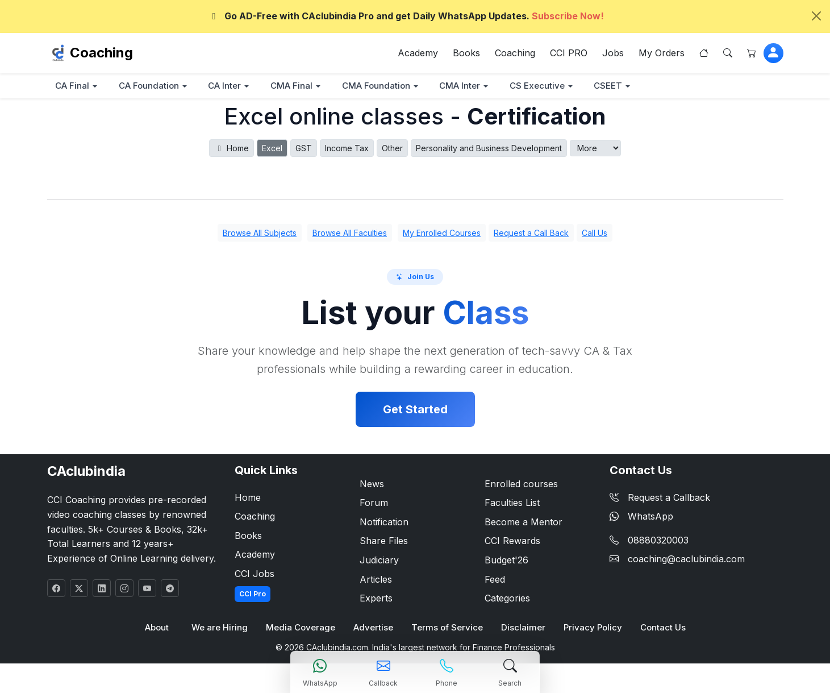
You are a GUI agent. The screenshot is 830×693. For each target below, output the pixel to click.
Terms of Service (447, 628)
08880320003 (658, 540)
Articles (376, 579)
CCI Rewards (512, 541)
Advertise (374, 628)
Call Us (594, 233)
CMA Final (297, 86)
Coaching (101, 53)
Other (392, 148)
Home (231, 148)
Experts (376, 598)
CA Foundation (151, 86)
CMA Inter (467, 86)
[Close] (816, 16)
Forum (374, 503)
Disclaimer (523, 628)
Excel (272, 148)
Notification (384, 522)
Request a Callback (660, 497)
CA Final (73, 86)
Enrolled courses (521, 483)
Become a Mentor (523, 522)
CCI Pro (252, 594)
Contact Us (662, 628)
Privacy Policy (592, 628)
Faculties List (512, 503)
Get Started (415, 409)
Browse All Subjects (260, 233)
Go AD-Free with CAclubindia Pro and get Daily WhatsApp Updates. (406, 16)
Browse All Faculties (349, 233)
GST (303, 148)
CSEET (618, 86)
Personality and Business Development (489, 148)
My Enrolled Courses (442, 233)
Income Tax (347, 148)
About (157, 628)
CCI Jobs (254, 574)
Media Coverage (301, 628)
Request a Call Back (531, 233)
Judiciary (379, 560)
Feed (495, 579)
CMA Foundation (382, 86)
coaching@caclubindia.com (686, 559)
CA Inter (228, 86)
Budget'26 (506, 560)
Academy (418, 53)
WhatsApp (641, 516)
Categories (507, 598)
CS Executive (546, 86)
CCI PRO (568, 53)
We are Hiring (220, 628)
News (372, 483)
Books (466, 53)
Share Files (384, 541)
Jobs (613, 53)
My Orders (662, 53)
